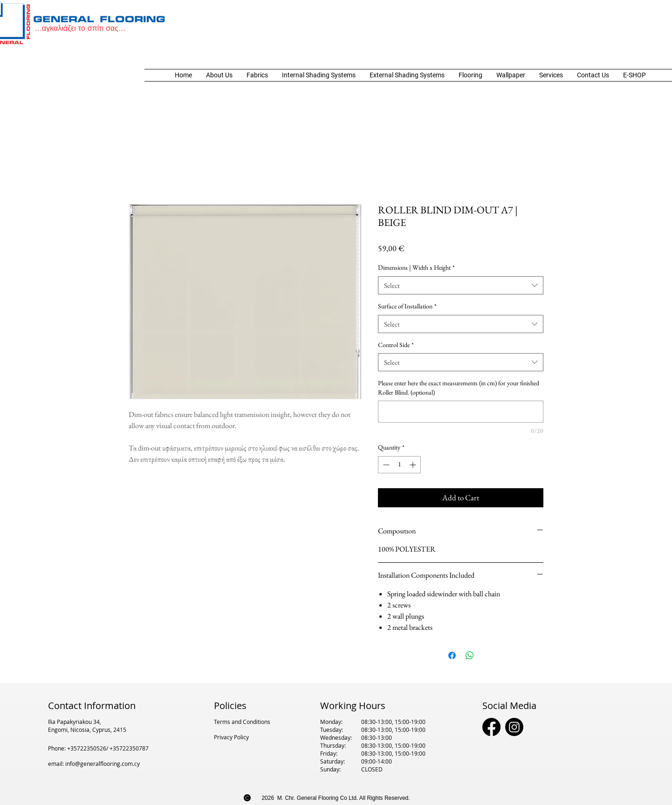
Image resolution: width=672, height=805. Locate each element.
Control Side (396, 345)
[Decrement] (385, 465)
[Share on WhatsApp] (469, 655)
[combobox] (460, 285)
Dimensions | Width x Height (416, 267)
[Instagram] (514, 727)
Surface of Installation (407, 306)
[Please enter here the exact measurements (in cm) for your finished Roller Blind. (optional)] (460, 411)
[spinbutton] (399, 465)
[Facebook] (491, 727)
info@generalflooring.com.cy (102, 763)
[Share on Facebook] (452, 655)
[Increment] (413, 465)
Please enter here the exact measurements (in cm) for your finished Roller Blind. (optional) (458, 387)
